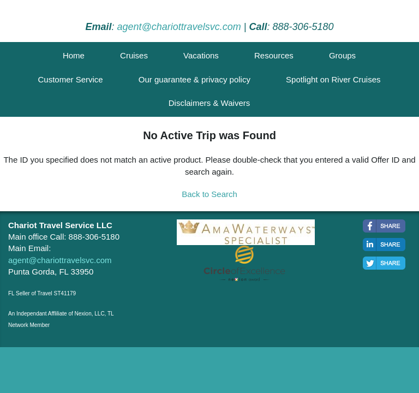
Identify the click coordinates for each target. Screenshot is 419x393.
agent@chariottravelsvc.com (179, 26)
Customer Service (70, 79)
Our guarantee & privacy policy (194, 79)
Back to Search (209, 194)
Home (74, 55)
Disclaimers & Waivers (209, 103)
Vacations (201, 55)
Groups (342, 55)
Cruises (134, 55)
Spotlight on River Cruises (333, 79)
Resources (274, 55)
